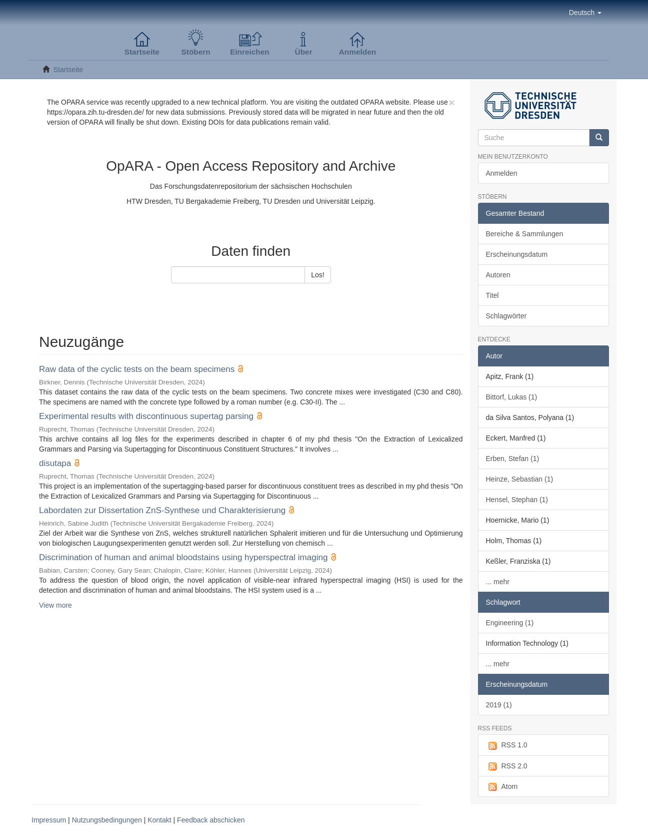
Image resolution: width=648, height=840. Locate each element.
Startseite (68, 70)
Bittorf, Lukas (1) (512, 397)
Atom (502, 786)
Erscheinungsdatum (517, 254)
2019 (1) (499, 705)
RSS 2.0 (507, 766)
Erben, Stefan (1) (513, 459)
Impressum (49, 820)
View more (55, 605)
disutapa (55, 463)
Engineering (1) (510, 623)
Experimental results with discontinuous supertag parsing (146, 416)
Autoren (498, 275)
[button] (585, 12)
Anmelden (502, 173)
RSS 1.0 (507, 745)
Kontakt (159, 820)
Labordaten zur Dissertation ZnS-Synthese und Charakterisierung (162, 510)
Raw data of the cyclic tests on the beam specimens (136, 369)
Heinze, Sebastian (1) (520, 479)
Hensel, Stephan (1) (517, 500)
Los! (317, 275)
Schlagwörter (506, 316)
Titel (492, 295)
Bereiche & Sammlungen (525, 234)
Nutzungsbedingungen (107, 820)
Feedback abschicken (210, 820)
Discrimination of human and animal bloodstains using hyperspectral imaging (183, 557)
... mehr (498, 582)
